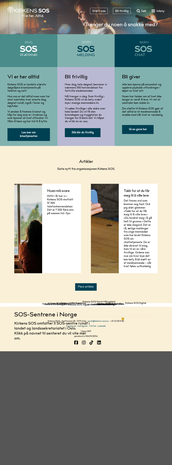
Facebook (71, 438)
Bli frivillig (76, 77)
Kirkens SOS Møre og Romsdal (64, 372)
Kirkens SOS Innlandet (110, 385)
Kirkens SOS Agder (79, 414)
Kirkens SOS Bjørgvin (53, 389)
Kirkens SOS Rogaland (57, 403)
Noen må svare (58, 191)
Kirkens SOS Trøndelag (73, 366)
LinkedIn (102, 438)
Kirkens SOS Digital (135, 359)
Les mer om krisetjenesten (28, 134)
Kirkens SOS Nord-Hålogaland (99, 315)
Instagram (83, 438)
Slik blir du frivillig (83, 132)
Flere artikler (86, 287)
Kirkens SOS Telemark (100, 408)
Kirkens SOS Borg (104, 402)
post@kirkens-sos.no (98, 433)
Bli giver (131, 77)
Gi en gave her (138, 129)
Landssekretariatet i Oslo (110, 394)
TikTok (92, 438)
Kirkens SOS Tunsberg (103, 405)
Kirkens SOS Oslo (106, 397)
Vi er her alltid (23, 77)
